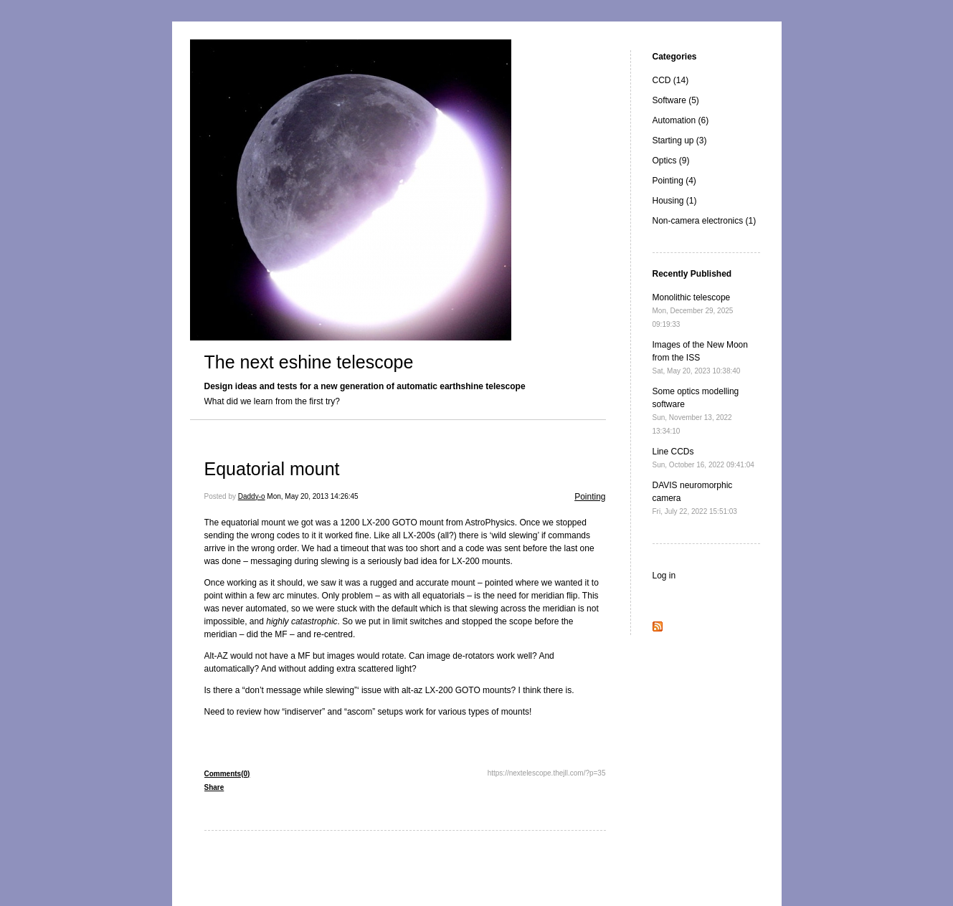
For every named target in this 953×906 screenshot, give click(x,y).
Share (214, 787)
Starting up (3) (680, 140)
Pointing (589, 497)
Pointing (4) (674, 181)
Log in (664, 576)
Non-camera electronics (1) (705, 221)
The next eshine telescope (309, 362)
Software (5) (676, 100)
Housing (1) (675, 201)
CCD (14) (671, 80)
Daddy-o (251, 496)
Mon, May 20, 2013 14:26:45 (312, 496)
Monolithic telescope (693, 310)
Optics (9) (671, 161)
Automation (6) (681, 120)
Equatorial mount (272, 469)
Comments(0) (227, 774)
